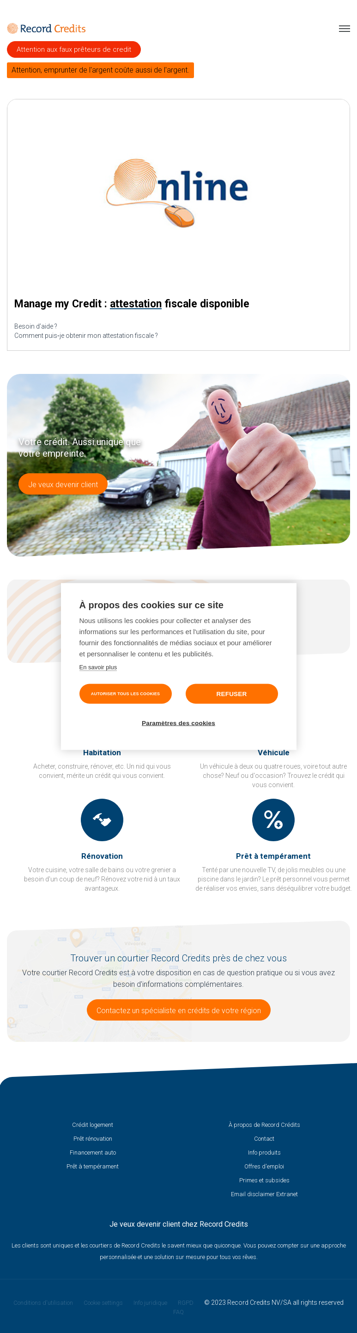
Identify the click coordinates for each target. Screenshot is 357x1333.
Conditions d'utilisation (43, 1302)
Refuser (232, 694)
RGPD (186, 1302)
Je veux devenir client (63, 484)
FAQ (178, 1312)
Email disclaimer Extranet (264, 1194)
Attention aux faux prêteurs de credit (74, 49)
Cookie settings (103, 1302)
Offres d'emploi (264, 1166)
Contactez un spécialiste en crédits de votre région (179, 1010)
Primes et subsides (264, 1180)
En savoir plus (98, 667)
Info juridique (150, 1302)
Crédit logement (92, 1124)
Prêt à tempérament (93, 1166)
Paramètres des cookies (178, 723)
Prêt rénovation (92, 1138)
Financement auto (93, 1152)
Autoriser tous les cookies (125, 693)
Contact (264, 1138)
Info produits (264, 1152)
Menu (344, 28)
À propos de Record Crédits (264, 1124)
